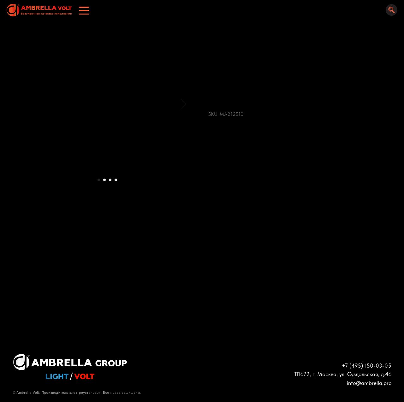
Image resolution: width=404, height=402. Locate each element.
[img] (37, 10)
